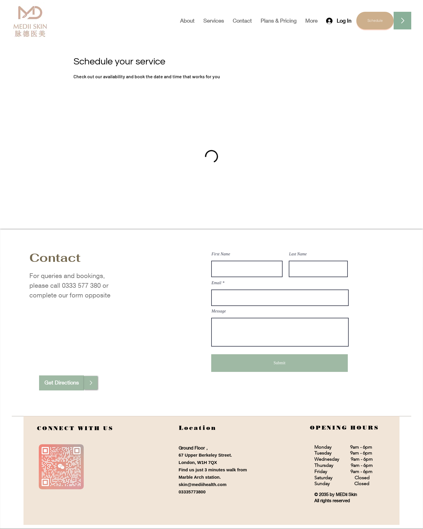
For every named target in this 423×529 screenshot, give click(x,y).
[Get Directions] (61, 382)
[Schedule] (375, 20)
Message (219, 311)
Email (216, 283)
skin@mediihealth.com (202, 484)
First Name (221, 254)
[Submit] (279, 363)
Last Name (298, 254)
